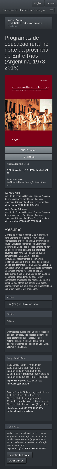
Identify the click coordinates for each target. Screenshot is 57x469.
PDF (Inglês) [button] (28, 157)
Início (9, 20)
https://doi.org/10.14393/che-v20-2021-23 (26, 448)
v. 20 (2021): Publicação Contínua (26, 23)
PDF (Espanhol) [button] (28, 150)
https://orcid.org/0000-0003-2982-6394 (23, 221)
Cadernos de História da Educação (23, 10)
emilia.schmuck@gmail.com (20, 411)
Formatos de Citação (20, 455)
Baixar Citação (17, 461)
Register (38, 3)
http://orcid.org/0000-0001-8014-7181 (22, 205)
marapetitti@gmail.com (18, 384)
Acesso (50, 3)
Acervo (19, 20)
